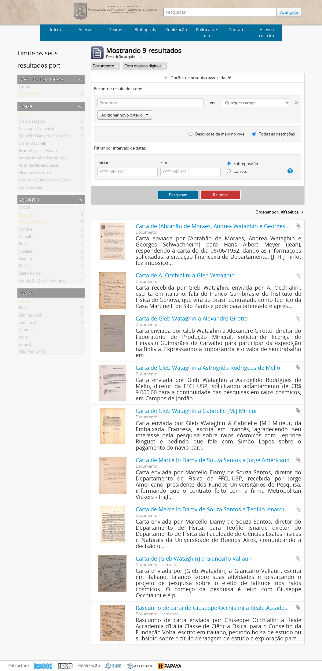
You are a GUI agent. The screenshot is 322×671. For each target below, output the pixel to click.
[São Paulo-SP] (32, 353)
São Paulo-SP (30, 316)
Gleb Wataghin (32, 122)
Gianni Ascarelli (32, 144)
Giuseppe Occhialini (36, 129)
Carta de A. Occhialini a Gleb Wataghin (185, 275)
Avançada (289, 12)
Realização (176, 29)
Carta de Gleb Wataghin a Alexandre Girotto (192, 318)
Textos (115, 29)
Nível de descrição (41, 79)
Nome (25, 106)
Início (55, 29)
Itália (23, 338)
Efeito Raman (31, 274)
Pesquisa (27, 215)
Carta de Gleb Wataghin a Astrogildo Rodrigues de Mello (208, 367)
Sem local (27, 323)
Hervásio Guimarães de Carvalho (48, 181)
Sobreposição (242, 163)
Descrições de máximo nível (216, 134)
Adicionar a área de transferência (298, 226)
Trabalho (27, 237)
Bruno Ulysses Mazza (38, 151)
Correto (237, 171)
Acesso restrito (266, 33)
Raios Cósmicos (33, 223)
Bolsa (23, 245)
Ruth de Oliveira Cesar (39, 166)
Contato (236, 29)
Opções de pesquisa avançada (197, 77)
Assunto (29, 199)
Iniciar (102, 162)
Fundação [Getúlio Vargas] (42, 281)
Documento (29, 95)
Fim (163, 162)
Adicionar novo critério (124, 115)
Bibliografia (146, 29)
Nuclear (26, 252)
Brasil (23, 309)
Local (25, 292)
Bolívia (25, 267)
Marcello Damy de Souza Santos (48, 137)
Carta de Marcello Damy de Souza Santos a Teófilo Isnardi (210, 509)
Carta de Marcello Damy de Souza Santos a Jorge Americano (213, 460)
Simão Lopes (30, 188)
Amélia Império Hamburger (43, 159)
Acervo (85, 29)
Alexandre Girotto (35, 173)
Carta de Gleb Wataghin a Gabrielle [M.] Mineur (196, 410)
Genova (26, 331)
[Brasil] (25, 345)
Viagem (25, 259)
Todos (24, 88)
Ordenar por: (267, 212)
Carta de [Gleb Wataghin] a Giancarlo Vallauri (194, 558)
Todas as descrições (273, 134)
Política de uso (206, 33)
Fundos (25, 230)
